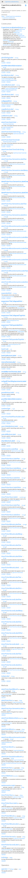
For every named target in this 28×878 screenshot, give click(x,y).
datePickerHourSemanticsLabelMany (14, 170)
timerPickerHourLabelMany (11, 468)
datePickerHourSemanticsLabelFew (13, 159)
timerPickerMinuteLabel (15, 528)
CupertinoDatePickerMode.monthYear (12, 763)
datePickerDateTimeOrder (10, 140)
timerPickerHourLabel (15, 462)
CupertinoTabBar (5, 790)
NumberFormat (7, 45)
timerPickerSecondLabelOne (11, 622)
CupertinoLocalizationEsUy (11, 27)
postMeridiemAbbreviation (11, 399)
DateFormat (22, 29)
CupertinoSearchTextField (8, 421)
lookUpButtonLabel (8, 355)
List (20, 497)
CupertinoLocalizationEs (8, 18)
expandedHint (6, 293)
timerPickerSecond (8, 836)
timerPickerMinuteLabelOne (11, 545)
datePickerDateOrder (8, 122)
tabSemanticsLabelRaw (9, 449)
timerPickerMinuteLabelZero (11, 588)
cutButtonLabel (6, 115)
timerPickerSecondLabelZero (11, 665)
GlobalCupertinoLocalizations (13, 16)
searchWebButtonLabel (9, 426)
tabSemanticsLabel (16, 451)
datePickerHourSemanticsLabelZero (14, 215)
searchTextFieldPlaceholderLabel (13, 416)
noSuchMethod (6, 776)
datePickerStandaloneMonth (11, 756)
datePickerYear (6, 768)
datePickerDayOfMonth (9, 689)
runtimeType (5, 408)
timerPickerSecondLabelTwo (11, 654)
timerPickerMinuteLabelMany (11, 534)
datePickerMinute (7, 729)
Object (3, 16)
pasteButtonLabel (7, 392)
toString (4, 857)
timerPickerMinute (7, 816)
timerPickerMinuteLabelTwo (11, 577)
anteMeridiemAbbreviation (11, 65)
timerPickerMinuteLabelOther (11, 556)
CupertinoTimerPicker (14, 500)
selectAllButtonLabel (8, 434)
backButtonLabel (7, 75)
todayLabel (5, 676)
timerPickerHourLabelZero (10, 515)
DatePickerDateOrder (8, 124)
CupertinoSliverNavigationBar (9, 80)
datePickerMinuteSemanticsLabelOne (14, 248)
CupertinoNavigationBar (7, 78)
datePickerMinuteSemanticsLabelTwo (14, 271)
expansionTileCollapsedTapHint (13, 315)
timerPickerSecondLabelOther (12, 633)
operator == (5, 869)
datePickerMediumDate (9, 718)
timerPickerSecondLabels (10, 644)
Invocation (15, 776)
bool (20, 869)
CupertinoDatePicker (8, 127)
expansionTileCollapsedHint (11, 301)
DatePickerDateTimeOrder (9, 141)
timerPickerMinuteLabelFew (11, 524)
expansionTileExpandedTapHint (12, 339)
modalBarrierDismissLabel (11, 371)
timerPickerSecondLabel (15, 604)
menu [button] (2, 2)
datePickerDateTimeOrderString (12, 149)
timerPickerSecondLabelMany (12, 610)
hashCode (5, 349)
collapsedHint (6, 101)
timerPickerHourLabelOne (10, 478)
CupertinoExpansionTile (7, 104)
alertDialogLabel (7, 57)
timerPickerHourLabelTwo (10, 505)
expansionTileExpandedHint (12, 325)
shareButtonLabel (8, 441)
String (24, 27)
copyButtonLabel (7, 109)
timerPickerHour (7, 795)
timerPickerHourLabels (9, 497)
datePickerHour (6, 700)
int (11, 349)
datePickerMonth (7, 747)
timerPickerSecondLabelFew (11, 599)
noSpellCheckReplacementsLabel (13, 381)
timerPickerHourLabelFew (10, 458)
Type (13, 409)
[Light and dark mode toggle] (25, 2)
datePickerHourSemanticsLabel (17, 164)
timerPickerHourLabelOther (11, 487)
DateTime (21, 718)
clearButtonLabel (7, 94)
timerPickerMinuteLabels (10, 567)
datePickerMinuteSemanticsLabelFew (14, 226)
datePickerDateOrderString (11, 132)
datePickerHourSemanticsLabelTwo (14, 204)
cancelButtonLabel (8, 85)
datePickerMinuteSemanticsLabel (17, 231)
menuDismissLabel (8, 362)
